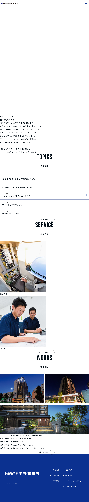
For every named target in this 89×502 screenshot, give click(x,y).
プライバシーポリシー (74, 481)
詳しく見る (46, 352)
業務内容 (56, 475)
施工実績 (56, 481)
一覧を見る (46, 219)
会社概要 (56, 470)
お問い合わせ (70, 486)
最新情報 (69, 475)
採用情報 (69, 470)
